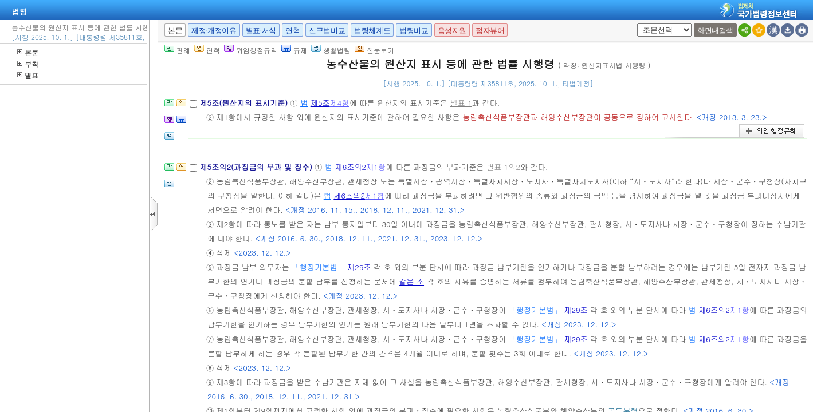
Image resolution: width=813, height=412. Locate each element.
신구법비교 (327, 30)
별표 (27, 75)
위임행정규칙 (250, 50)
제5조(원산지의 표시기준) (244, 102)
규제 (294, 50)
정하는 (762, 224)
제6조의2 (350, 166)
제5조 (320, 102)
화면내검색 (715, 30)
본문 (27, 52)
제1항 (376, 166)
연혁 (292, 30)
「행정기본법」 (318, 267)
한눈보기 (374, 50)
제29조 (359, 267)
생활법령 (331, 50)
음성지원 (452, 30)
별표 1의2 (503, 166)
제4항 (339, 102)
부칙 (27, 64)
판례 (177, 50)
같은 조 (411, 281)
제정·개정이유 (213, 30)
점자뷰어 (490, 30)
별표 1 (461, 102)
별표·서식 (261, 30)
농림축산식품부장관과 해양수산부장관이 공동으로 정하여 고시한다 (577, 117)
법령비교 (413, 30)
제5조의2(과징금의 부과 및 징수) (257, 166)
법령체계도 (372, 30)
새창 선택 (635, 23)
